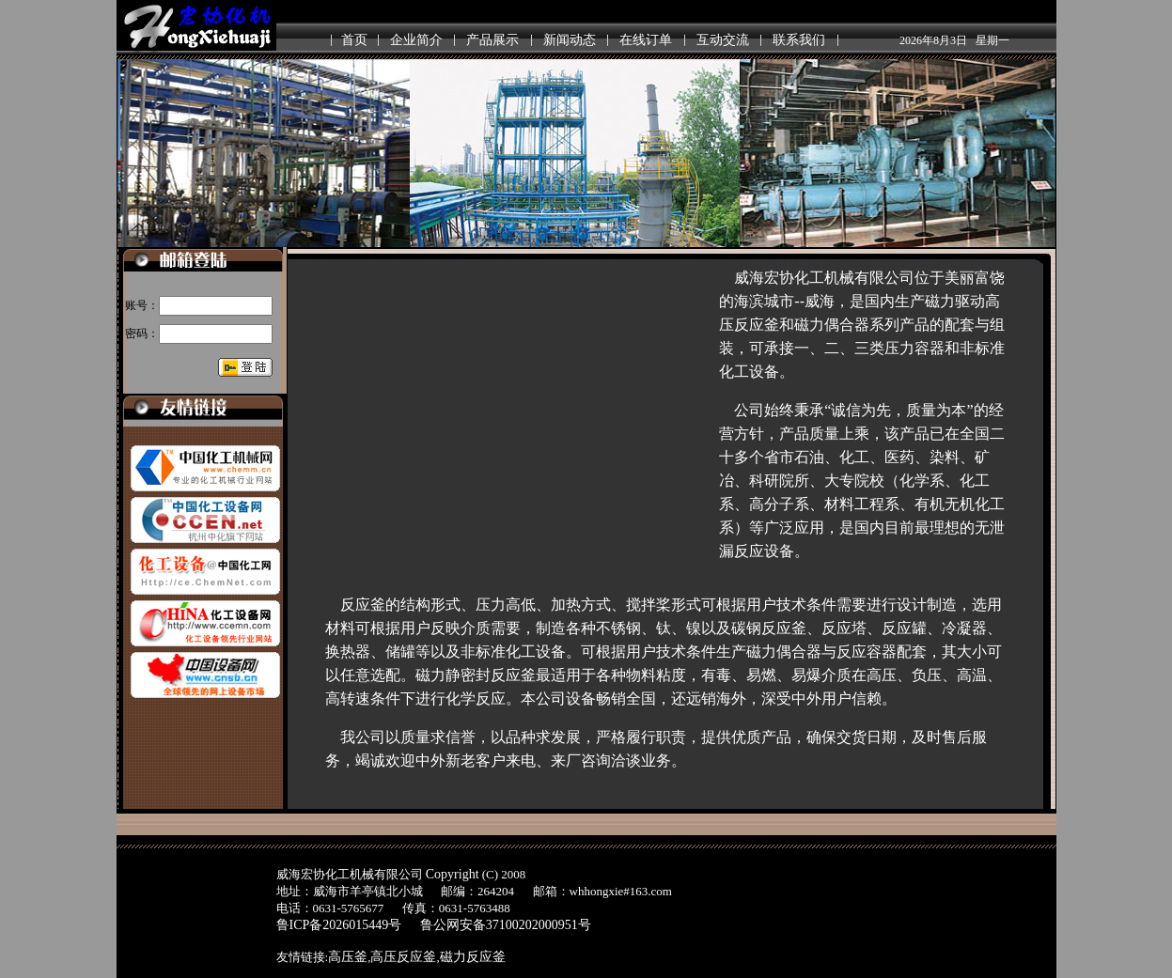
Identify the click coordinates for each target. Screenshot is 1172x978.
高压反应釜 (403, 957)
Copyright (452, 874)
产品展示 (492, 40)
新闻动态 (569, 40)
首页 (354, 40)
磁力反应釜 (473, 957)
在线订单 (645, 40)
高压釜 (347, 957)
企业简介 (416, 40)
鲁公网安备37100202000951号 (505, 925)
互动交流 (722, 40)
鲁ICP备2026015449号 (339, 925)
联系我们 (799, 40)
